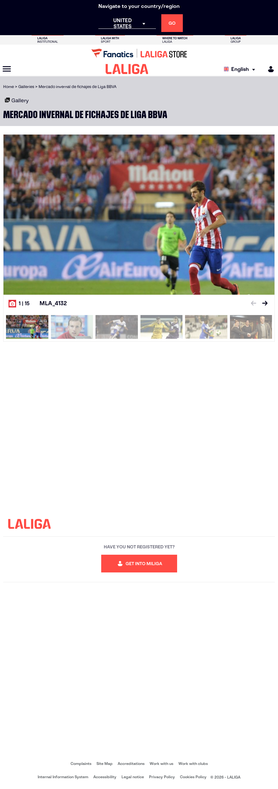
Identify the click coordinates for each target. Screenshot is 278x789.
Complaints (81, 763)
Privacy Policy (162, 777)
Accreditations (131, 763)
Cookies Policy (193, 777)
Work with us (161, 763)
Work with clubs (193, 763)
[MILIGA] (268, 69)
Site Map (104, 763)
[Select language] (241, 69)
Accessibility (104, 777)
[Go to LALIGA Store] (139, 53)
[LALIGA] (127, 69)
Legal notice (132, 777)
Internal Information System (63, 777)
